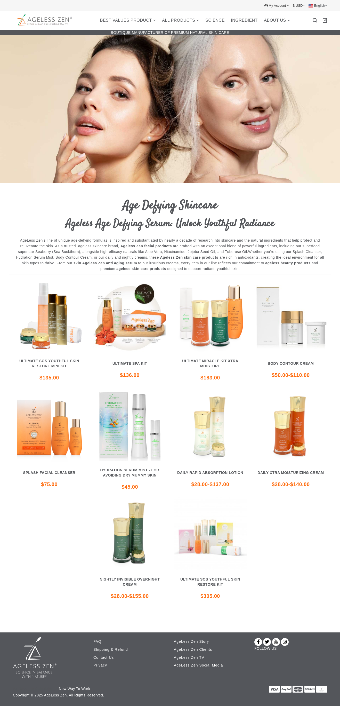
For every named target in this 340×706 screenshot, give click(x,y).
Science (215, 20)
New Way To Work (74, 688)
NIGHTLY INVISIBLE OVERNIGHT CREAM (130, 581)
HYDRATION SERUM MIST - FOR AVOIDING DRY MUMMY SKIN (129, 472)
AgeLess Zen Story (191, 641)
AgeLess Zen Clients (193, 649)
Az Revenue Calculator (33, 688)
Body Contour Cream (291, 363)
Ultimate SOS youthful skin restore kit (210, 581)
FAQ (97, 641)
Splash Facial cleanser (49, 473)
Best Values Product (128, 20)
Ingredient (244, 20)
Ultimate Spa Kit (129, 363)
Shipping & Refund (110, 649)
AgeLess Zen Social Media (198, 665)
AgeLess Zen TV (189, 657)
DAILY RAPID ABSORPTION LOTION (210, 473)
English (318, 5)
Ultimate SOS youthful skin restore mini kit (49, 363)
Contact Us (103, 657)
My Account (276, 5)
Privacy (100, 665)
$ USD (299, 5)
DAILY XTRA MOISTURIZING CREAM (290, 473)
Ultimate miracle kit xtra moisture (210, 363)
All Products (180, 20)
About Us (277, 20)
